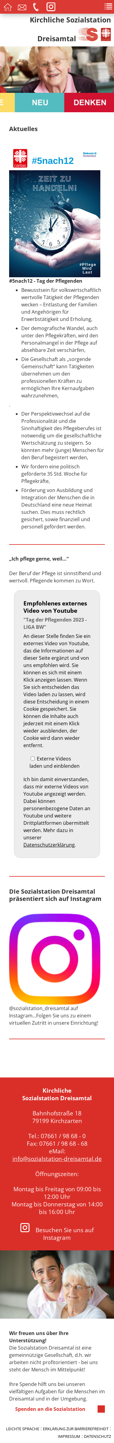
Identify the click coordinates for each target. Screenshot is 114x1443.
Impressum (69, 1436)
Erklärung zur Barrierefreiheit (76, 1428)
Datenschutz (97, 1436)
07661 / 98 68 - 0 (63, 1136)
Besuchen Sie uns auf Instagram (57, 1233)
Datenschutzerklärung (49, 844)
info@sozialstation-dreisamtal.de (57, 1158)
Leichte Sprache (22, 1428)
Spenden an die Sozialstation (50, 1409)
